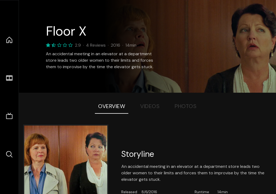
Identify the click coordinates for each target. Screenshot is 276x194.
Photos (185, 106)
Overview (111, 106)
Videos (150, 106)
